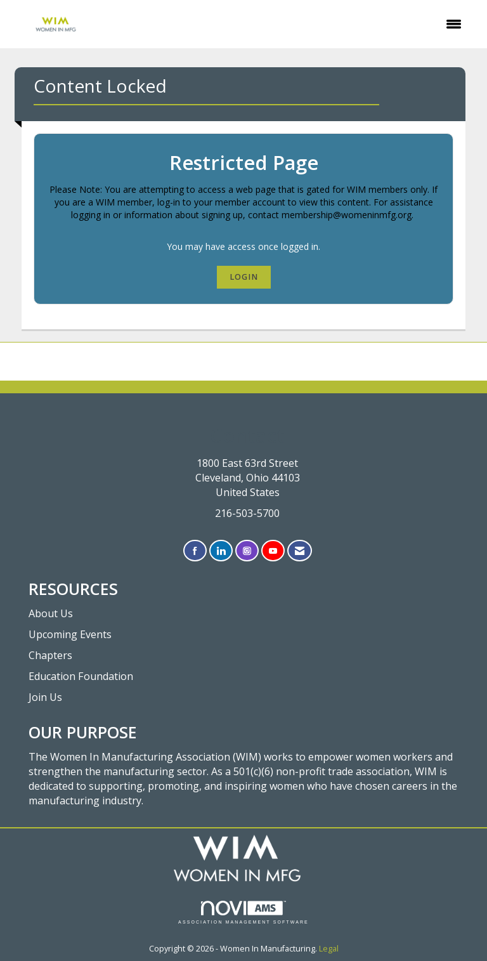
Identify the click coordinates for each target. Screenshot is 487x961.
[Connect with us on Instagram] (247, 551)
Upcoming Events (70, 634)
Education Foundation (81, 676)
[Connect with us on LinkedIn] (221, 551)
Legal (329, 948)
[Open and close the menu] (288, 24)
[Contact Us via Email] (299, 551)
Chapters (50, 655)
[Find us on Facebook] (195, 551)
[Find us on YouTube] (273, 551)
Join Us (45, 697)
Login (244, 276)
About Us (51, 613)
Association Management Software (243, 912)
